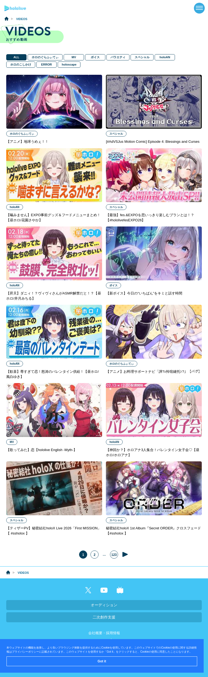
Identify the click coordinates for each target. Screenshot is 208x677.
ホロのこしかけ (20, 64)
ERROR (46, 64)
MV (73, 57)
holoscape (68, 64)
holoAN (164, 57)
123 (114, 555)
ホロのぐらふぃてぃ (44, 57)
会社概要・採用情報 (104, 633)
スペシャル (141, 57)
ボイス (94, 57)
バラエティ (117, 57)
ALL (16, 57)
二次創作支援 (104, 617)
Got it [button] (102, 661)
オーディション (104, 605)
